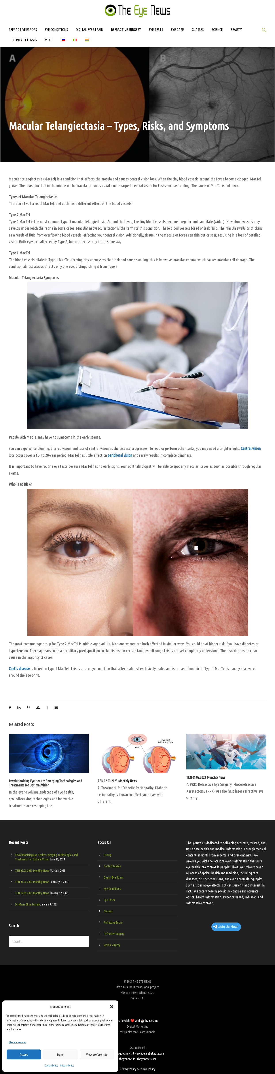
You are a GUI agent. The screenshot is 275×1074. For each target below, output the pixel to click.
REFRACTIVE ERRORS (23, 29)
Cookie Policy (51, 1065)
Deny (60, 1054)
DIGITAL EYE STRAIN (89, 29)
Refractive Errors (113, 922)
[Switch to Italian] (75, 42)
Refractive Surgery (114, 934)
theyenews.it (127, 1059)
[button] (112, 1006)
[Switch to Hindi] (87, 42)
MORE (49, 40)
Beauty (108, 855)
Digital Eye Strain (113, 877)
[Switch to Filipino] (63, 42)
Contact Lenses (112, 866)
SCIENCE (217, 29)
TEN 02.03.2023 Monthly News (117, 781)
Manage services (17, 1042)
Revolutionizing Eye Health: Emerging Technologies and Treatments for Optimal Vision (45, 783)
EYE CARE (177, 29)
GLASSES (198, 29)
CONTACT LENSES (25, 40)
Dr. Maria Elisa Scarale (27, 904)
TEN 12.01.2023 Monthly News (32, 893)
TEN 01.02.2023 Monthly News (205, 777)
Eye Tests (109, 900)
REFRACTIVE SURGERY (126, 29)
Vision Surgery (112, 945)
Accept (24, 1054)
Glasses (108, 911)
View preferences (96, 1054)
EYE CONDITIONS (56, 29)
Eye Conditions (112, 888)
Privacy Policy (67, 1065)
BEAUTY (236, 29)
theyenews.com (146, 1059)
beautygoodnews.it (122, 1053)
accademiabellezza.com (151, 1053)
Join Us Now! (225, 927)
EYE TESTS (156, 29)
